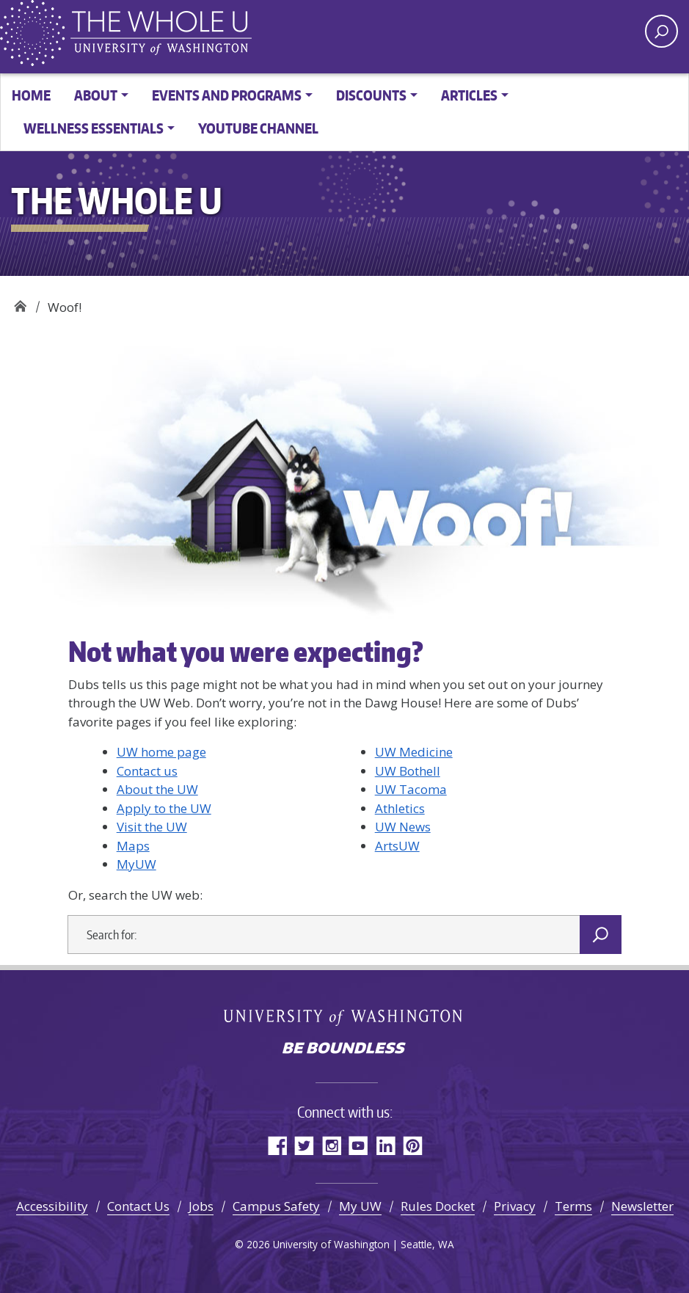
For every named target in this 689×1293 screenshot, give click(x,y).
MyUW (136, 864)
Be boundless (344, 1049)
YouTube (358, 1145)
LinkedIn (385, 1145)
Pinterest (413, 1145)
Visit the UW (152, 826)
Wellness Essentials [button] (93, 128)
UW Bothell (407, 770)
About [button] (95, 95)
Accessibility (52, 1206)
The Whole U (20, 302)
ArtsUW (397, 845)
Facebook (277, 1145)
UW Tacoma (411, 789)
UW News (403, 826)
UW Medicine (414, 751)
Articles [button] (469, 95)
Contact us (147, 770)
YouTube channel (258, 128)
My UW (360, 1206)
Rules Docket (438, 1206)
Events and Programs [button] (227, 95)
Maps (133, 845)
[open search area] (661, 31)
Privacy (515, 1206)
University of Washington (344, 1016)
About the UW (157, 789)
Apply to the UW (164, 808)
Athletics (400, 808)
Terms (573, 1206)
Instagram (331, 1145)
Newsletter (642, 1206)
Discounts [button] (371, 95)
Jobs (201, 1206)
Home (31, 95)
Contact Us (138, 1206)
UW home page (161, 751)
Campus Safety (276, 1206)
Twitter (304, 1145)
